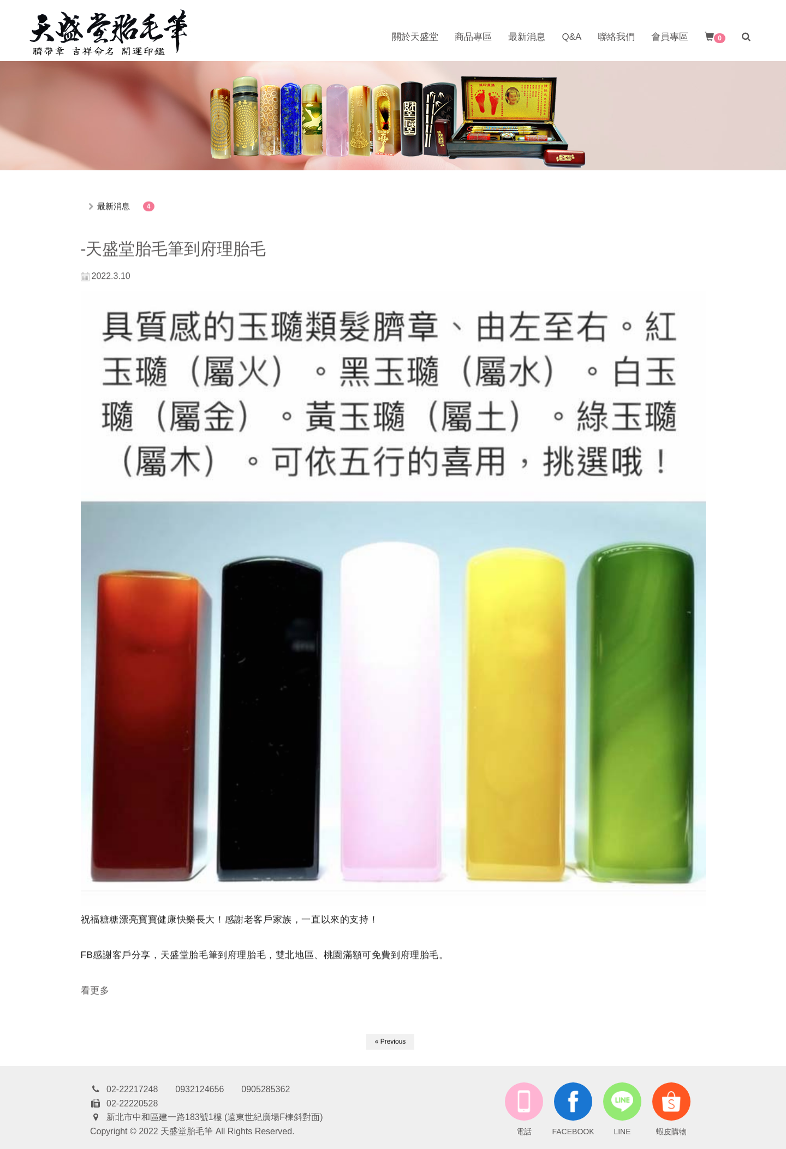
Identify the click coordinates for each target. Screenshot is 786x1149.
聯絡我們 (616, 37)
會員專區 (669, 37)
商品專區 (473, 37)
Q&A (571, 37)
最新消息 (526, 37)
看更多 (95, 991)
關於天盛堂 (415, 37)
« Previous (390, 1042)
